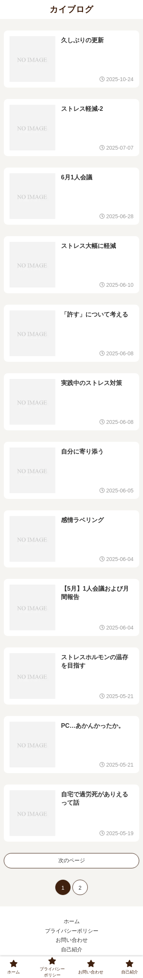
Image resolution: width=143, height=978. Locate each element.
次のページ (71, 860)
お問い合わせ (72, 940)
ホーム (72, 921)
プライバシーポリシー (71, 931)
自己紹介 (71, 949)
